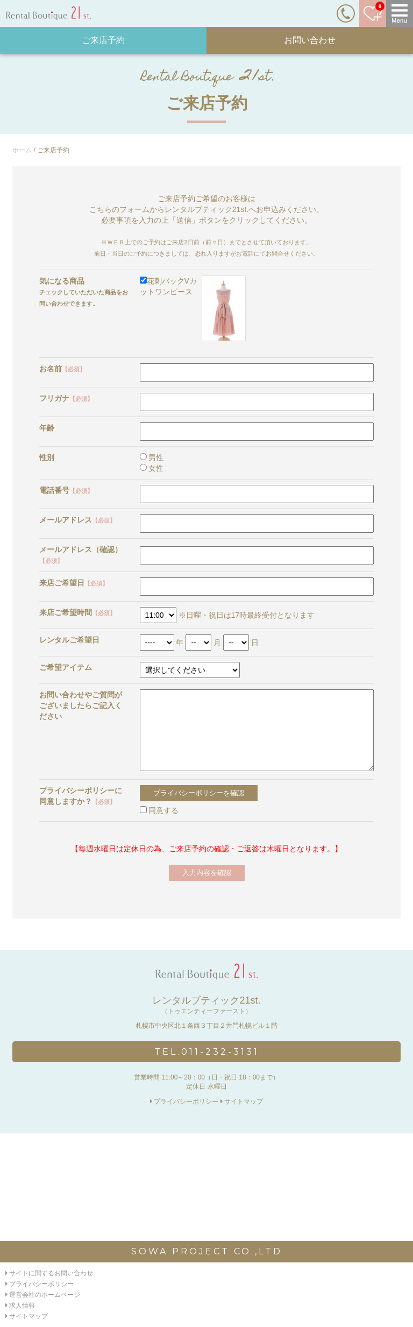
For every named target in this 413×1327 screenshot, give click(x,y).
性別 (46, 457)
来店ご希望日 (73, 582)
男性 (152, 457)
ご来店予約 (103, 40)
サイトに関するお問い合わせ (49, 1273)
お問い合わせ (310, 40)
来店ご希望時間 (77, 612)
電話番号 (66, 490)
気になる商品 (61, 281)
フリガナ (66, 398)
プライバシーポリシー (184, 1101)
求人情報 (20, 1305)
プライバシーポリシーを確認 (198, 793)
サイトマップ (241, 1101)
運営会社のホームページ (42, 1294)
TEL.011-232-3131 (206, 1052)
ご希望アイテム (65, 667)
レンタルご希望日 (69, 640)
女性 (152, 468)
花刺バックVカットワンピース (193, 308)
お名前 (62, 368)
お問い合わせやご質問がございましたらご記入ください (80, 705)
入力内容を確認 (206, 873)
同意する (159, 810)
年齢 (46, 427)
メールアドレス (77, 520)
